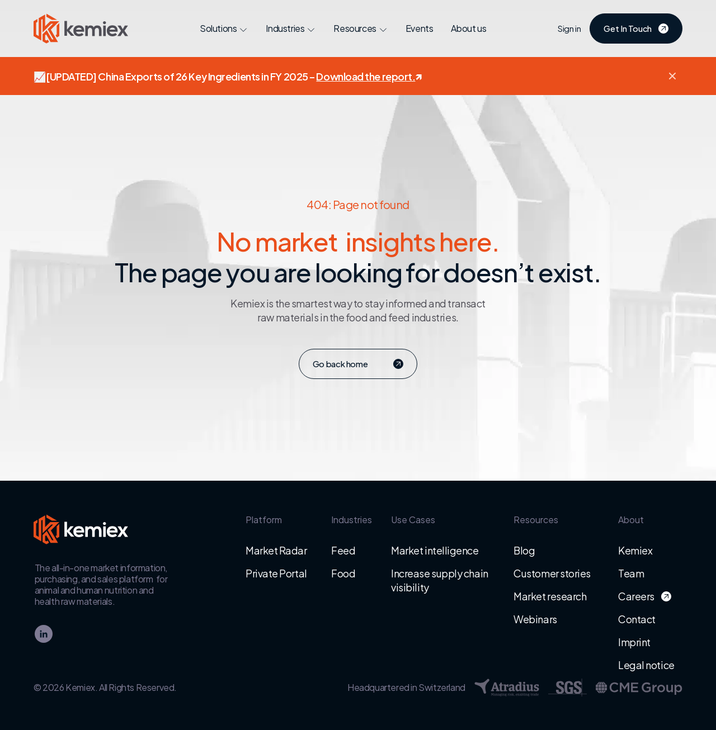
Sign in (569, 28)
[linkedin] (44, 634)
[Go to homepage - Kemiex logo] (85, 28)
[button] (672, 76)
